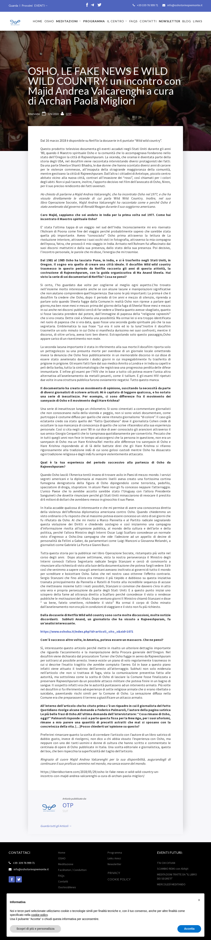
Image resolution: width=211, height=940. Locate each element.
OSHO (49, 21)
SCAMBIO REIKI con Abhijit (172, 868)
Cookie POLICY (119, 879)
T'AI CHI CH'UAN (166, 863)
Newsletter (114, 864)
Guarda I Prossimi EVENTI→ (28, 5)
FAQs (133, 21)
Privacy (114, 873)
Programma (115, 852)
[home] (15, 21)
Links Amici (114, 858)
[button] (68, 21)
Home (61, 852)
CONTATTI (148, 21)
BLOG (186, 21)
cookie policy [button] (39, 914)
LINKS (197, 21)
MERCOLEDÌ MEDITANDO (171, 884)
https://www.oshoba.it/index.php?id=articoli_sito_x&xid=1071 (86, 631)
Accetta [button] (189, 928)
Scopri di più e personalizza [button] (35, 928)
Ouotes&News (67, 887)
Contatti (63, 881)
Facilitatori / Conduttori (72, 870)
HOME (37, 21)
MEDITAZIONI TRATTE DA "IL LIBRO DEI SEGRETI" (177, 876)
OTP (68, 114)
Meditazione (65, 864)
